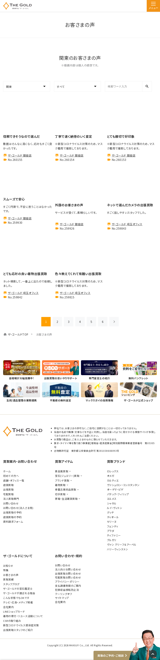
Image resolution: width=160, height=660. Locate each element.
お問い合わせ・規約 (68, 555)
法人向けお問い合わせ (68, 569)
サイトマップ (62, 598)
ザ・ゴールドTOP (18, 334)
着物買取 (60, 485)
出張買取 (8, 489)
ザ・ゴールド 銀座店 (20, 155)
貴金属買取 (61, 471)
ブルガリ (111, 540)
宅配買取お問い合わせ (68, 577)
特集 (5, 570)
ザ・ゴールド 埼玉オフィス (127, 224)
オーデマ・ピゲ (115, 489)
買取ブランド (116, 461)
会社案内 (8, 607)
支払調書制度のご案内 (68, 586)
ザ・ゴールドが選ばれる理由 (19, 593)
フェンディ (112, 526)
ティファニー (114, 535)
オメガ (110, 476)
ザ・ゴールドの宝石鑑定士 (18, 588)
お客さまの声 (10, 575)
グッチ (110, 512)
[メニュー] (153, 6)
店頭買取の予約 (12, 517)
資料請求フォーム (13, 521)
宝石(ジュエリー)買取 (67, 476)
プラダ (110, 531)
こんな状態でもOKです (16, 598)
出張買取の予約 (12, 512)
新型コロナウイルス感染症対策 (21, 625)
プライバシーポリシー (67, 581)
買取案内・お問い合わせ (20, 461)
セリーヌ (112, 521)
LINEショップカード (14, 611)
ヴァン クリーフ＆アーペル (122, 544)
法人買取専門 (11, 499)
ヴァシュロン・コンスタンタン (123, 485)
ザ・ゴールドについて (17, 555)
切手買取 (60, 494)
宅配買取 (8, 494)
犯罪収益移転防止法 (67, 590)
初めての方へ (11, 476)
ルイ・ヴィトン (114, 508)
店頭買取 (8, 485)
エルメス (112, 499)
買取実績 (8, 579)
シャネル (112, 503)
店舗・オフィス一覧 (13, 480)
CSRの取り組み (12, 621)
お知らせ (8, 566)
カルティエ (113, 480)
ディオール (113, 517)
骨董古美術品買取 (65, 489)
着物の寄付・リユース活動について (23, 616)
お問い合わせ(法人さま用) (18, 508)
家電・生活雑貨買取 (66, 499)
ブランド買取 (62, 480)
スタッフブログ (11, 584)
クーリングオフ (63, 594)
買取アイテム (64, 461)
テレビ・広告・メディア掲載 (18, 602)
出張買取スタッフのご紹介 (18, 630)
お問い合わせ (11, 503)
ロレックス (113, 471)
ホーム (7, 471)
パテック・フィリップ (118, 494)
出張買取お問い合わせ (68, 573)
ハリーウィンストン (117, 549)
